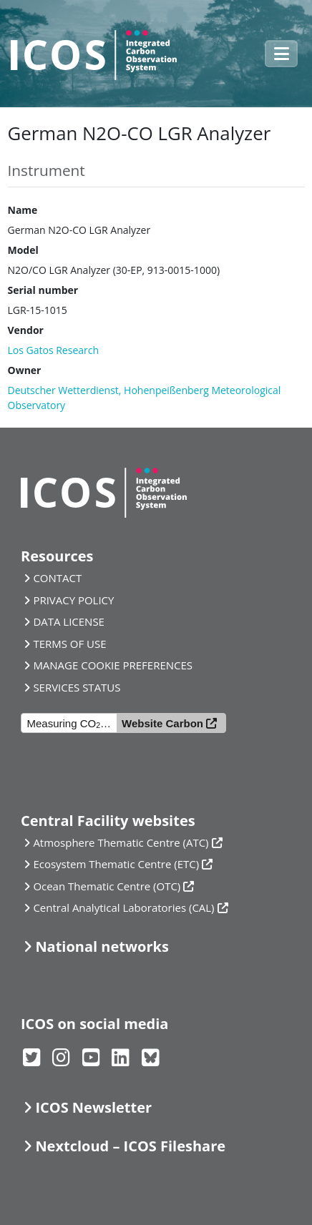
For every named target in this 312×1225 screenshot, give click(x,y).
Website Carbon (162, 723)
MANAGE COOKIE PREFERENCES (112, 665)
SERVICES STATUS (76, 687)
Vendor (26, 330)
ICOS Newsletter (93, 1107)
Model (23, 250)
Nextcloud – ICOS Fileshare (130, 1146)
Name (23, 210)
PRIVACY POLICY (73, 600)
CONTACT (57, 578)
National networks (101, 946)
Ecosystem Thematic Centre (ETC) (116, 864)
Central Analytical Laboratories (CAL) (123, 907)
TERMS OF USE (69, 643)
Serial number (43, 290)
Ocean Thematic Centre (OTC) (106, 886)
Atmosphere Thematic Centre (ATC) (120, 842)
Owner (25, 370)
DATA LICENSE (68, 621)
